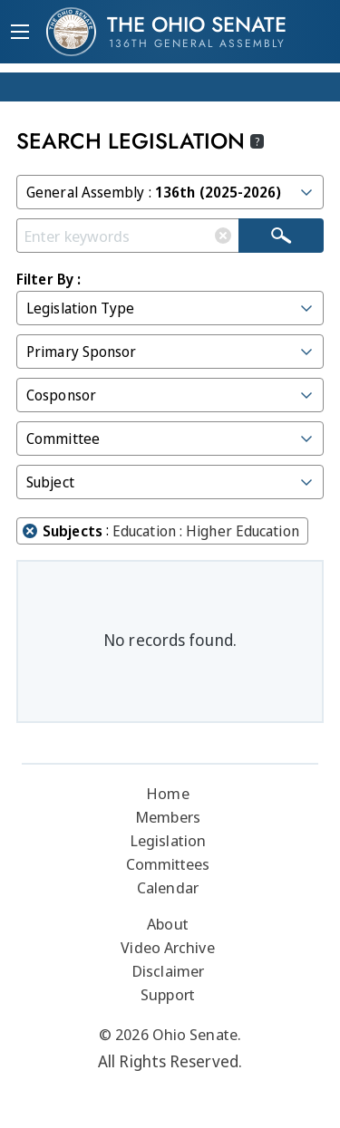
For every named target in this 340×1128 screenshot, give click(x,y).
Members (167, 816)
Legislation (168, 840)
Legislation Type (171, 308)
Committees (168, 863)
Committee (171, 438)
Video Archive (167, 947)
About (168, 923)
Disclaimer (167, 970)
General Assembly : (171, 192)
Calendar (168, 887)
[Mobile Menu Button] (20, 33)
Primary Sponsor (171, 352)
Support (168, 994)
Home (167, 793)
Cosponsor (171, 395)
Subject (171, 482)
